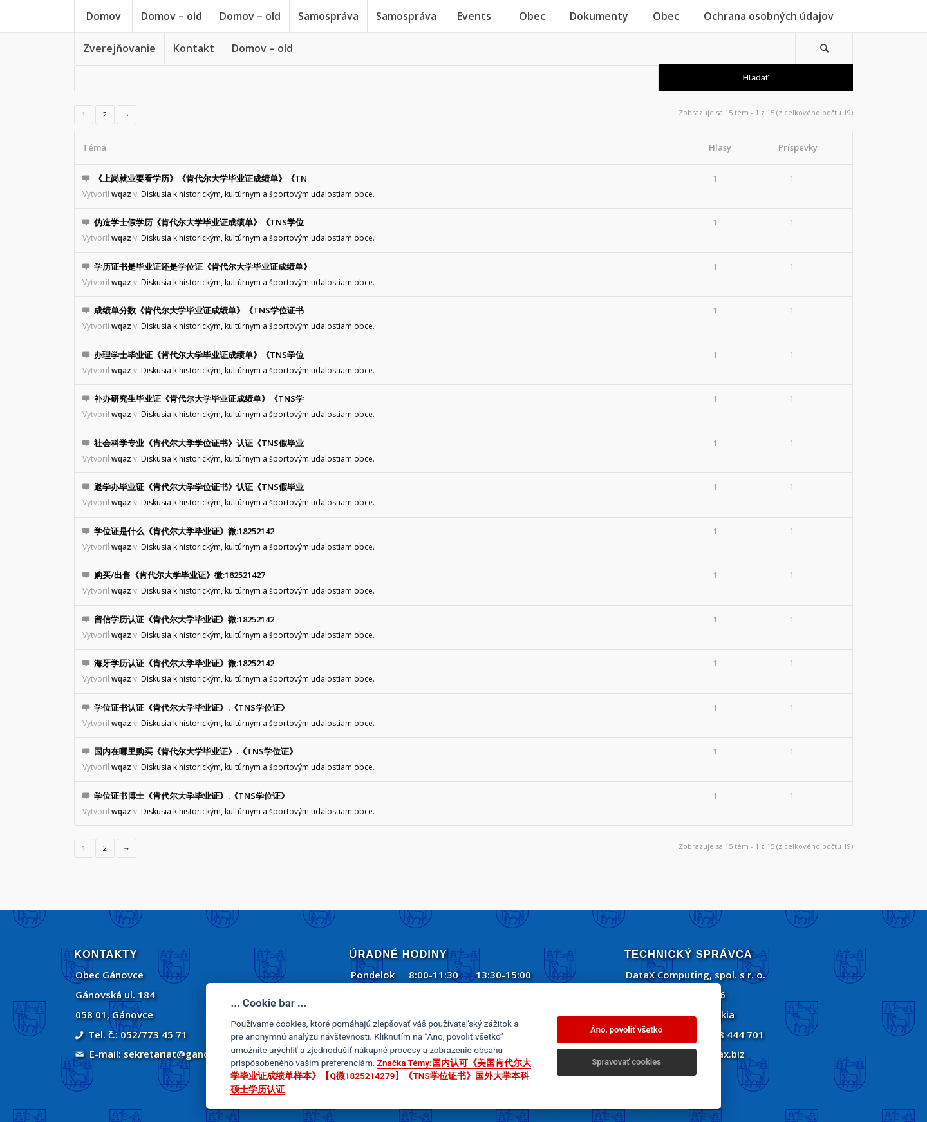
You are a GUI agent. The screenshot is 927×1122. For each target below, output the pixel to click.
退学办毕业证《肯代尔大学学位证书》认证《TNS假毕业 (199, 486)
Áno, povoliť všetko (626, 1029)
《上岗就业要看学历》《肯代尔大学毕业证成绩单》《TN (200, 178)
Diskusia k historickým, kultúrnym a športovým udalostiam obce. (258, 194)
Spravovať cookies (626, 1062)
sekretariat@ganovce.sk (181, 1053)
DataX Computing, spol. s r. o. (695, 974)
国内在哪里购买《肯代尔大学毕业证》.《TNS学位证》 (195, 751)
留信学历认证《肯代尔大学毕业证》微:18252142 (184, 619)
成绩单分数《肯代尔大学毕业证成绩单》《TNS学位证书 (199, 310)
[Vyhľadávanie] (824, 48)
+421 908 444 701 (722, 1034)
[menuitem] (103, 16)
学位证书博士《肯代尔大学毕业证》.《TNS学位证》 (191, 795)
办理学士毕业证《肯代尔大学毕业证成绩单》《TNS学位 (199, 354)
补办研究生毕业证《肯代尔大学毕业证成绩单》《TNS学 (199, 398)
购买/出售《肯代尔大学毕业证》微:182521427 (179, 575)
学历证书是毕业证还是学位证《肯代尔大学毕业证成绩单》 (203, 266)
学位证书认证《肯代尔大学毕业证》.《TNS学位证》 (191, 707)
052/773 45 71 (153, 1034)
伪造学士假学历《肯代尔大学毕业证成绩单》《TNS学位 (199, 222)
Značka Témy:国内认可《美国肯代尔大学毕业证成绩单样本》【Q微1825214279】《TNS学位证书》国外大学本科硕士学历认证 (380, 1076)
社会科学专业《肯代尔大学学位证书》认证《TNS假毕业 (199, 443)
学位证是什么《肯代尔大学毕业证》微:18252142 (184, 531)
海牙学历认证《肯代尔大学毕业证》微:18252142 (184, 663)
